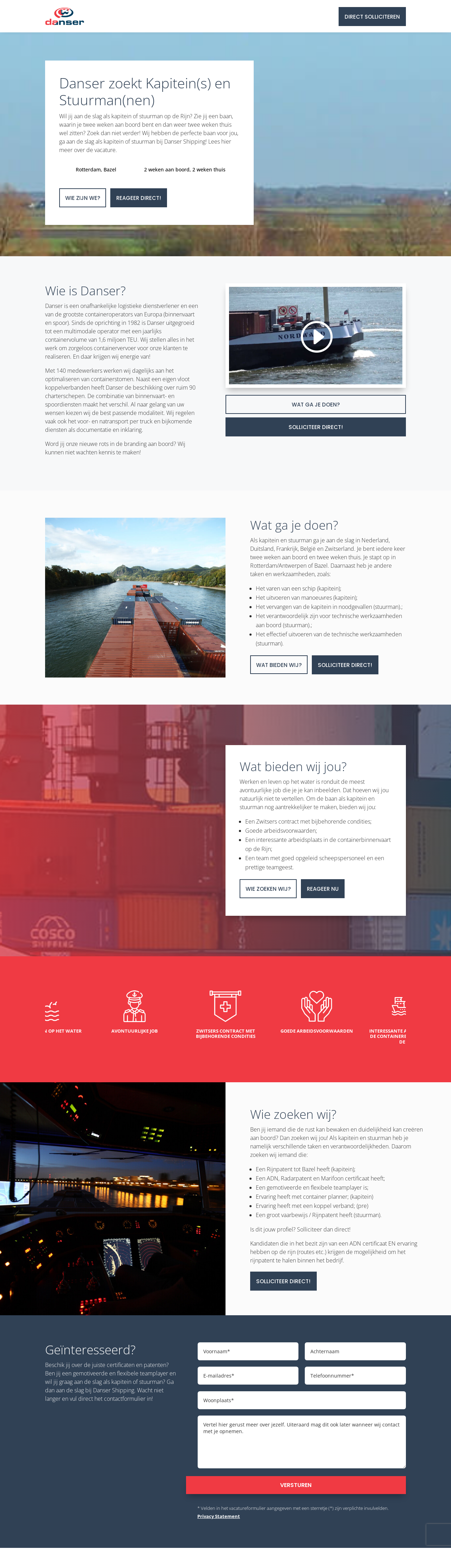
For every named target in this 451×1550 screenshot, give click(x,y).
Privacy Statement (218, 1519)
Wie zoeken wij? (268, 889)
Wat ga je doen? (316, 404)
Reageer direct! (138, 198)
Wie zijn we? (82, 198)
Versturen (295, 1487)
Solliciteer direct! (315, 427)
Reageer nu (323, 889)
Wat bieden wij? (279, 665)
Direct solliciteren (372, 16)
